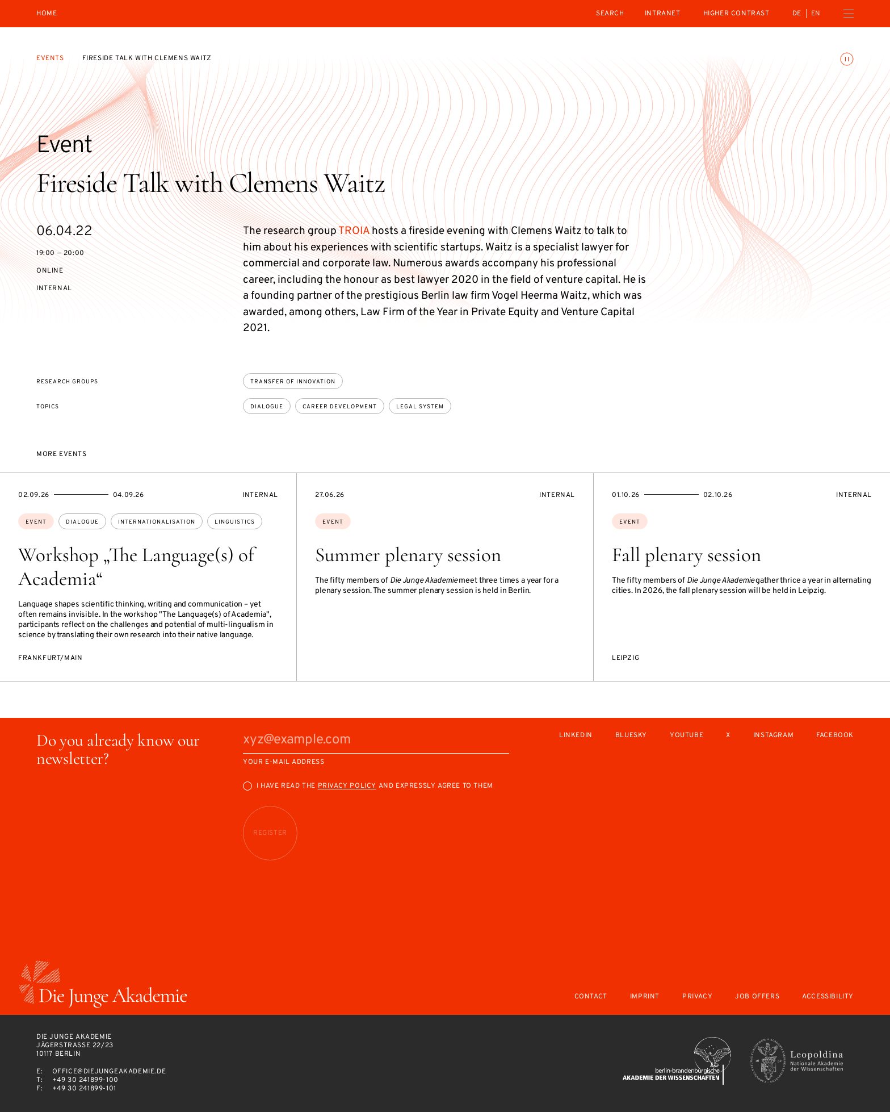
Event (36, 522)
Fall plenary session (686, 555)
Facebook (835, 735)
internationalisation (156, 522)
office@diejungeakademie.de (109, 1071)
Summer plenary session (408, 555)
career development (340, 407)
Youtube (686, 735)
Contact (590, 997)
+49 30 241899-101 (84, 1088)
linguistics (235, 522)
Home (46, 14)
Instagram (773, 735)
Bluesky (631, 735)
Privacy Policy (347, 786)
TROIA (354, 231)
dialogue (266, 407)
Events (50, 58)
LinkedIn (576, 735)
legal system (420, 407)
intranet (663, 13)
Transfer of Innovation (292, 382)
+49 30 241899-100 (85, 1080)
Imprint (645, 997)
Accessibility (828, 997)
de (796, 13)
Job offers (757, 997)
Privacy (697, 997)
